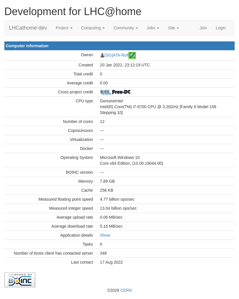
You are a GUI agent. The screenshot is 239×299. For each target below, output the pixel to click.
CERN (126, 290)
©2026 (119, 290)
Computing (93, 28)
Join (203, 28)
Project (64, 28)
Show (105, 235)
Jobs (153, 28)
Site (173, 28)
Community (125, 28)
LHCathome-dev (28, 28)
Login (221, 28)
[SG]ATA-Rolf (117, 54)
